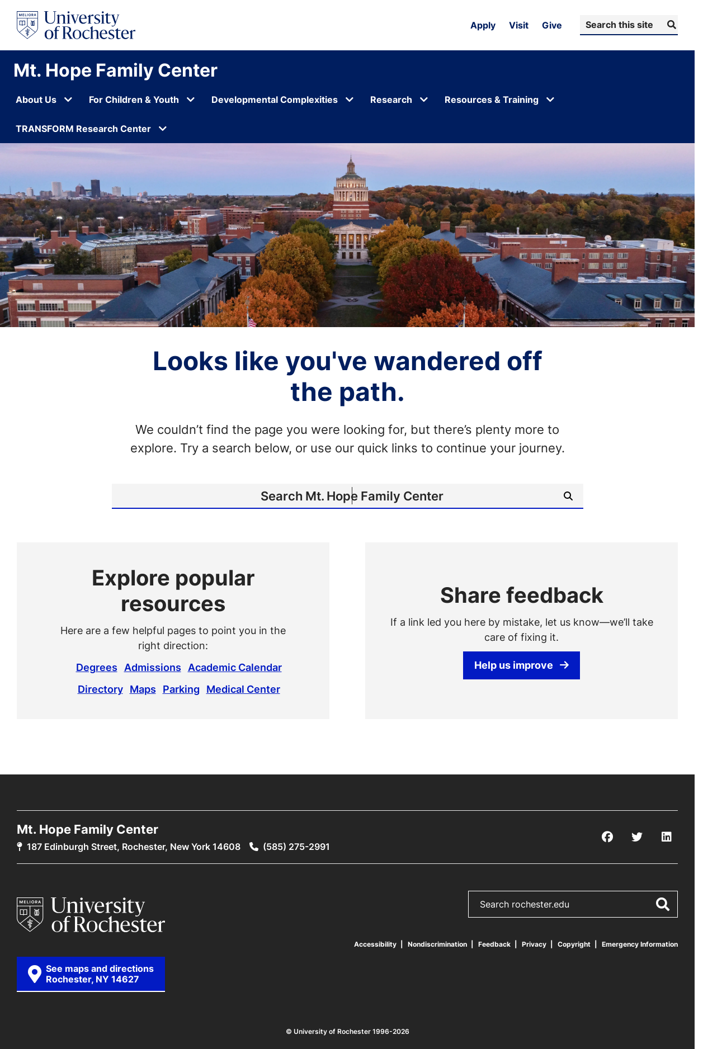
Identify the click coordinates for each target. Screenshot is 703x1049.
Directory (100, 689)
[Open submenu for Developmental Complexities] (349, 99)
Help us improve (521, 665)
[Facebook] (607, 837)
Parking (181, 689)
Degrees (96, 667)
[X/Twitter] (637, 837)
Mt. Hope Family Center (115, 70)
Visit (519, 25)
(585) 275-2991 (296, 846)
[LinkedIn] (666, 837)
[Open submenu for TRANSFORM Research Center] (162, 128)
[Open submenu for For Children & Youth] (190, 99)
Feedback (494, 944)
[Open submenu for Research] (423, 99)
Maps (143, 689)
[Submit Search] (670, 24)
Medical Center (243, 689)
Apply (483, 25)
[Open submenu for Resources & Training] (550, 99)
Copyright (574, 944)
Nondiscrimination (437, 944)
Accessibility (375, 944)
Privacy (534, 944)
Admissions (152, 667)
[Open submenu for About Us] (68, 99)
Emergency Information (640, 944)
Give (552, 25)
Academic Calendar (235, 667)
